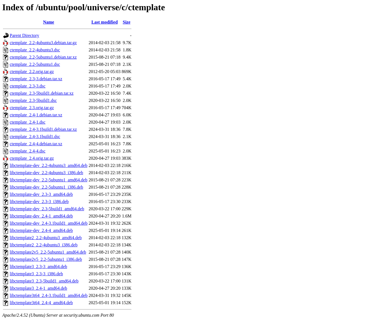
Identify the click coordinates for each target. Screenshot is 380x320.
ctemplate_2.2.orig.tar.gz (32, 71)
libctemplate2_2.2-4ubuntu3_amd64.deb (46, 237)
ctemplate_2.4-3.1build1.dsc (35, 136)
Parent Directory (24, 35)
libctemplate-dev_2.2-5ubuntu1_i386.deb (46, 187)
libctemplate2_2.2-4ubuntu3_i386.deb (43, 244)
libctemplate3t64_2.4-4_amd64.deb (41, 302)
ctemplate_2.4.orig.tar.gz (32, 158)
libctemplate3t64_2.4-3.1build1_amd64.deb (48, 295)
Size (127, 22)
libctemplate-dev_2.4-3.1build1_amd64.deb (48, 223)
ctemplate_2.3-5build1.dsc (33, 100)
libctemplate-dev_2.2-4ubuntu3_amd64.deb (48, 165)
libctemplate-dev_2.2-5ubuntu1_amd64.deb (48, 180)
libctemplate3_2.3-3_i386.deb (36, 273)
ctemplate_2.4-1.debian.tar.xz (36, 114)
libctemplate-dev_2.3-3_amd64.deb (41, 194)
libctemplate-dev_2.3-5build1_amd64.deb (47, 208)
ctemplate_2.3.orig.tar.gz (32, 107)
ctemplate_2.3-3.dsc (27, 86)
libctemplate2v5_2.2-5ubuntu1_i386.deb (46, 259)
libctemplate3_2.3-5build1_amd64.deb (44, 281)
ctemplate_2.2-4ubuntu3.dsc (35, 50)
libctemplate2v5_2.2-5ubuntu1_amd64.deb (48, 252)
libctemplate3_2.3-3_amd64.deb (38, 266)
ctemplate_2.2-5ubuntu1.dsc (35, 64)
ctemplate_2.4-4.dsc (27, 151)
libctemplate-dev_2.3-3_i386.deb (39, 201)
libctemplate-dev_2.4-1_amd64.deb (41, 216)
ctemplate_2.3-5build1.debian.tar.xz (42, 93)
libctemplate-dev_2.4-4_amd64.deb (41, 230)
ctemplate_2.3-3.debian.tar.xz (36, 78)
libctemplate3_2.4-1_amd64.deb (38, 288)
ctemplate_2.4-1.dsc (27, 122)
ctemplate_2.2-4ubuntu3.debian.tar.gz (43, 42)
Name (48, 22)
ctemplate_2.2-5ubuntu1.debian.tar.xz (43, 57)
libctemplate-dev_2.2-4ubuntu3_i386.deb (46, 172)
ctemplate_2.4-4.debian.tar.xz (36, 143)
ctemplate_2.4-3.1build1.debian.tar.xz (43, 129)
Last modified (105, 22)
